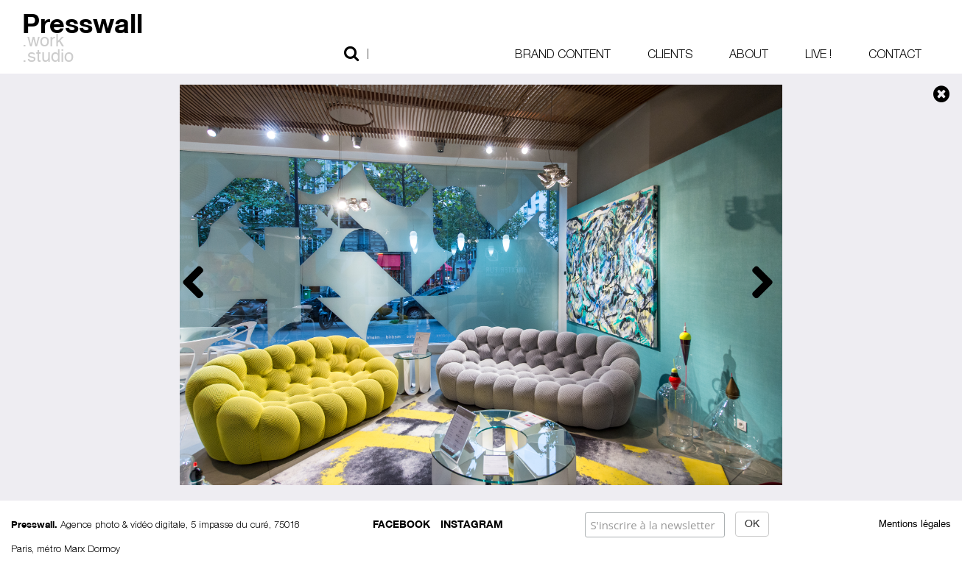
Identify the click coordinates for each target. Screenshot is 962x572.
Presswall (82, 21)
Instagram (471, 523)
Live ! (818, 53)
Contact (894, 53)
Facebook (401, 523)
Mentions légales (915, 524)
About (748, 53)
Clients (669, 53)
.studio (48, 57)
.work (43, 42)
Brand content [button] (563, 53)
